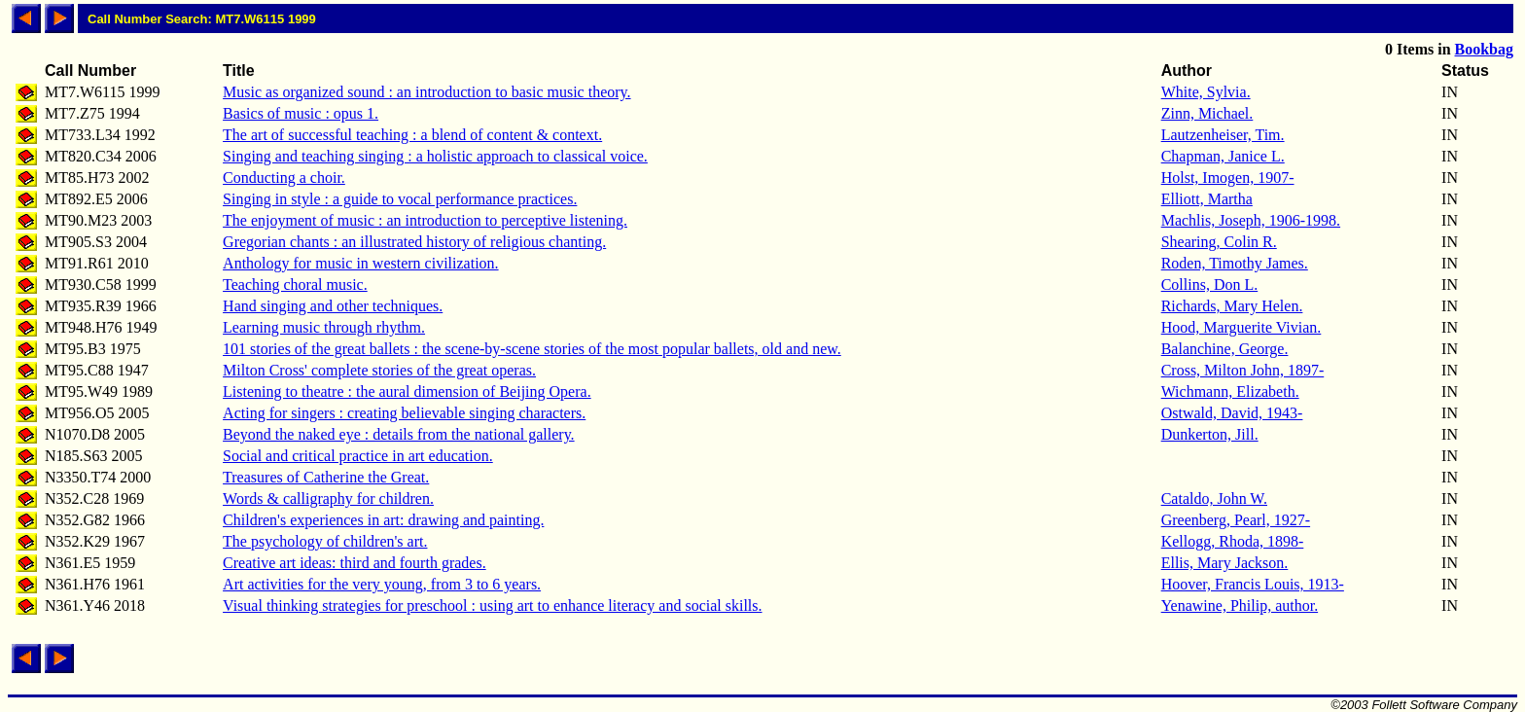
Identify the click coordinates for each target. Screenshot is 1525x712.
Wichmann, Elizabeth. (1230, 391)
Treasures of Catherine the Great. (326, 477)
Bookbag (1484, 49)
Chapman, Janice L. (1223, 156)
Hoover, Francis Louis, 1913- (1252, 584)
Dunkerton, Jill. (1210, 434)
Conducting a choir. (284, 177)
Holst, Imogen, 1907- (1227, 177)
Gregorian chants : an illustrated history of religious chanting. (414, 241)
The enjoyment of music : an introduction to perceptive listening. (425, 220)
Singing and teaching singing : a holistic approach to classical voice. (435, 156)
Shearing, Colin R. (1219, 241)
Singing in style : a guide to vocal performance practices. (400, 199)
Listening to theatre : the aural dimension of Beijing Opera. (407, 391)
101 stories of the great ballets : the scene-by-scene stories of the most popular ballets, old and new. (532, 348)
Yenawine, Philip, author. (1239, 605)
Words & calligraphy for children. (328, 498)
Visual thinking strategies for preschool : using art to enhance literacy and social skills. (492, 605)
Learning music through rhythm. (324, 327)
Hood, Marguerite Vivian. (1241, 327)
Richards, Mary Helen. (1232, 306)
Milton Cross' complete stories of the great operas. (379, 370)
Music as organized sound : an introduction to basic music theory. (426, 92)
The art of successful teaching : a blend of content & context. (412, 134)
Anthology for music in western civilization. (361, 263)
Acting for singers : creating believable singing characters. (404, 413)
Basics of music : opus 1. (300, 113)
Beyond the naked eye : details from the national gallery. (399, 434)
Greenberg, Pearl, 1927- (1235, 520)
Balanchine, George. (1225, 348)
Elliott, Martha (1207, 199)
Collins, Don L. (1210, 284)
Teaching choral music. (295, 284)
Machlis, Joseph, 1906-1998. (1250, 220)
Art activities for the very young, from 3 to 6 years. (382, 584)
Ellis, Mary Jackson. (1225, 562)
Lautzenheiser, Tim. (1223, 134)
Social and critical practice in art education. (358, 455)
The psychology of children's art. (325, 541)
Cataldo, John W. (1214, 498)
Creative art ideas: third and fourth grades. (354, 562)
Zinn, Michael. (1207, 113)
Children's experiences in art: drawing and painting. (383, 520)
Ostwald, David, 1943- (1232, 413)
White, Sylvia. (1206, 92)
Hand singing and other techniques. (333, 306)
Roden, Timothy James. (1234, 263)
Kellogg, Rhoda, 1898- (1232, 541)
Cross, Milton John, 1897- (1243, 370)
